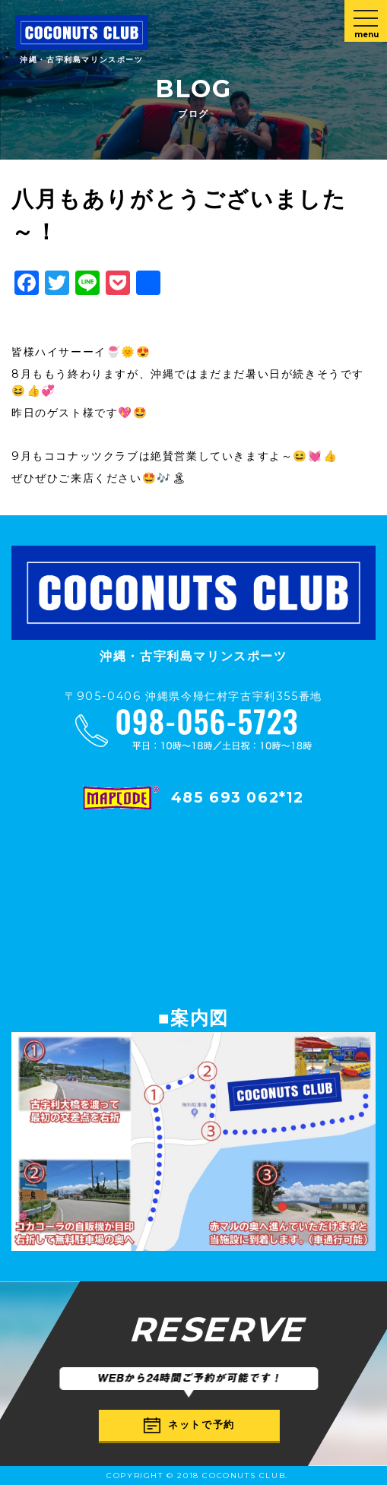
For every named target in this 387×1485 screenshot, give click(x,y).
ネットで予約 (189, 1425)
